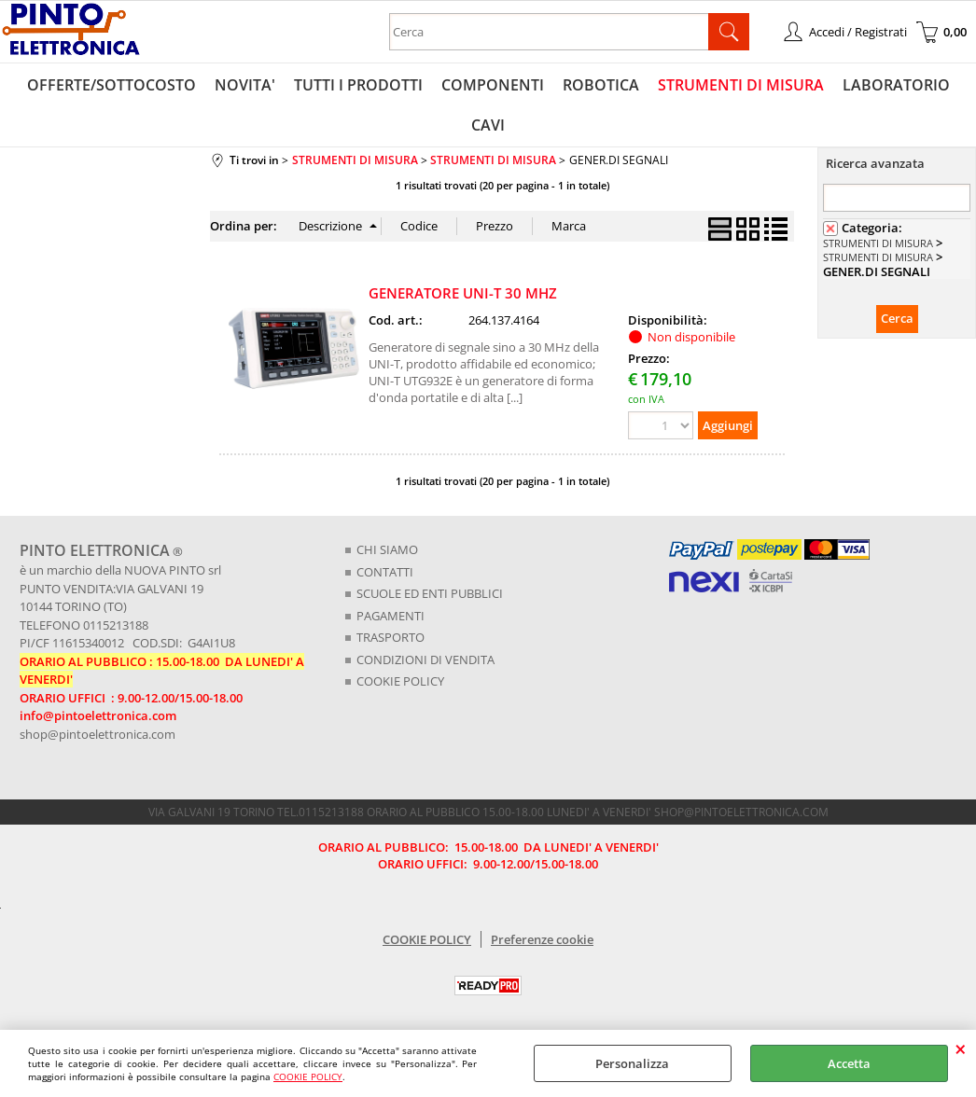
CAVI (488, 125)
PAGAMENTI (390, 615)
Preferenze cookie (542, 939)
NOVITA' (245, 85)
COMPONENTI (492, 85)
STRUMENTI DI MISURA (741, 85)
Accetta (849, 1063)
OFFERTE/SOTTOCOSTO (111, 85)
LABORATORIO (896, 85)
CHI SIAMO (387, 549)
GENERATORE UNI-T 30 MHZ (463, 293)
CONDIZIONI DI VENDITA (425, 659)
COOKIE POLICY (307, 1076)
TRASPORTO (390, 637)
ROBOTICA (601, 85)
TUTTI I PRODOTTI (358, 85)
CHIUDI (961, 1048)
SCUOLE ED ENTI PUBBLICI (429, 593)
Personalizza (632, 1063)
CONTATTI (384, 571)
